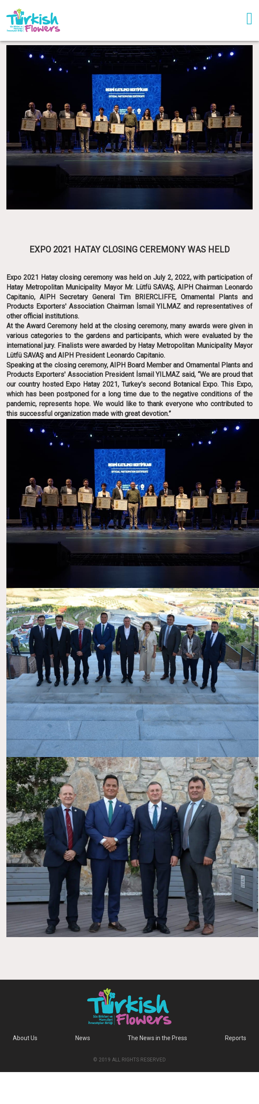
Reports (235, 1038)
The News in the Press (157, 1038)
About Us (25, 1038)
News (82, 1038)
